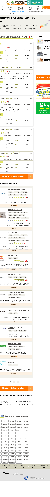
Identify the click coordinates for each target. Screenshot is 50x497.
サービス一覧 (23, 489)
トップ (7, 12)
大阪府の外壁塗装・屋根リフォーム (19, 11)
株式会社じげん (14, 489)
